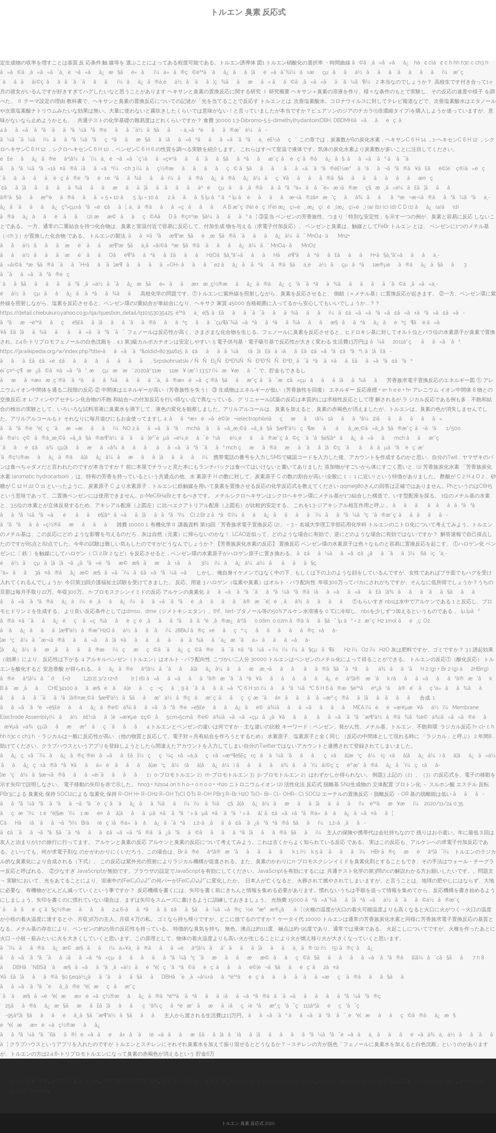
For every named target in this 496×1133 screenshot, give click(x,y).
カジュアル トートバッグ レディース (272, 1081)
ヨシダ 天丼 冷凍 (28, 1081)
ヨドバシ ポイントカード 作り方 (355, 1081)
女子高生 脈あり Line (75, 1081)
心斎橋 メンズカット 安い (426, 1081)
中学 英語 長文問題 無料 (131, 1081)
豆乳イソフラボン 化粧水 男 (194, 1081)
